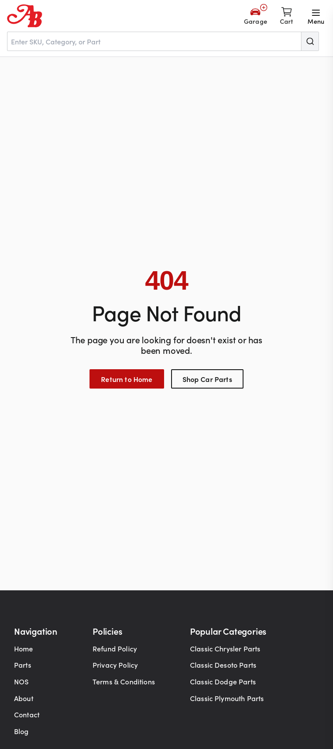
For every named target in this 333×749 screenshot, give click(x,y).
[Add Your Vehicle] (255, 16)
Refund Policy (115, 648)
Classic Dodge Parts (223, 681)
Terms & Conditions (124, 681)
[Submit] (310, 41)
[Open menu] (316, 16)
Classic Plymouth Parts (227, 698)
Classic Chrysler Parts (225, 648)
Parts (22, 664)
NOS (21, 681)
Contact (26, 714)
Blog (21, 731)
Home (23, 648)
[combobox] (163, 41)
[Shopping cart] (286, 16)
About (23, 698)
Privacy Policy (115, 664)
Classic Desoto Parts (223, 664)
